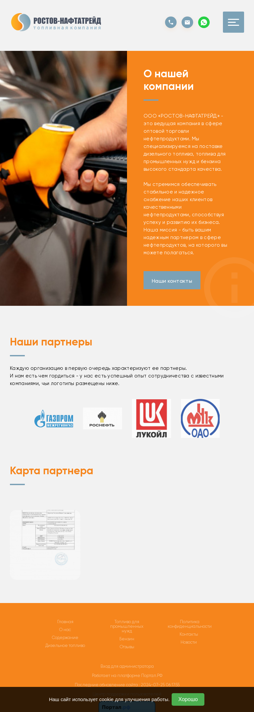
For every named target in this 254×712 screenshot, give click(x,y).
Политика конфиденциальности (190, 624)
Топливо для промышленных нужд (127, 626)
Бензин (126, 639)
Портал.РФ (151, 675)
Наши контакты (172, 281)
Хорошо (188, 699)
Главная (65, 622)
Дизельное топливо (65, 645)
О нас (65, 629)
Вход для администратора (127, 666)
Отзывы (127, 647)
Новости (189, 642)
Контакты (189, 634)
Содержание (65, 637)
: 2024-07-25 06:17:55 (159, 684)
